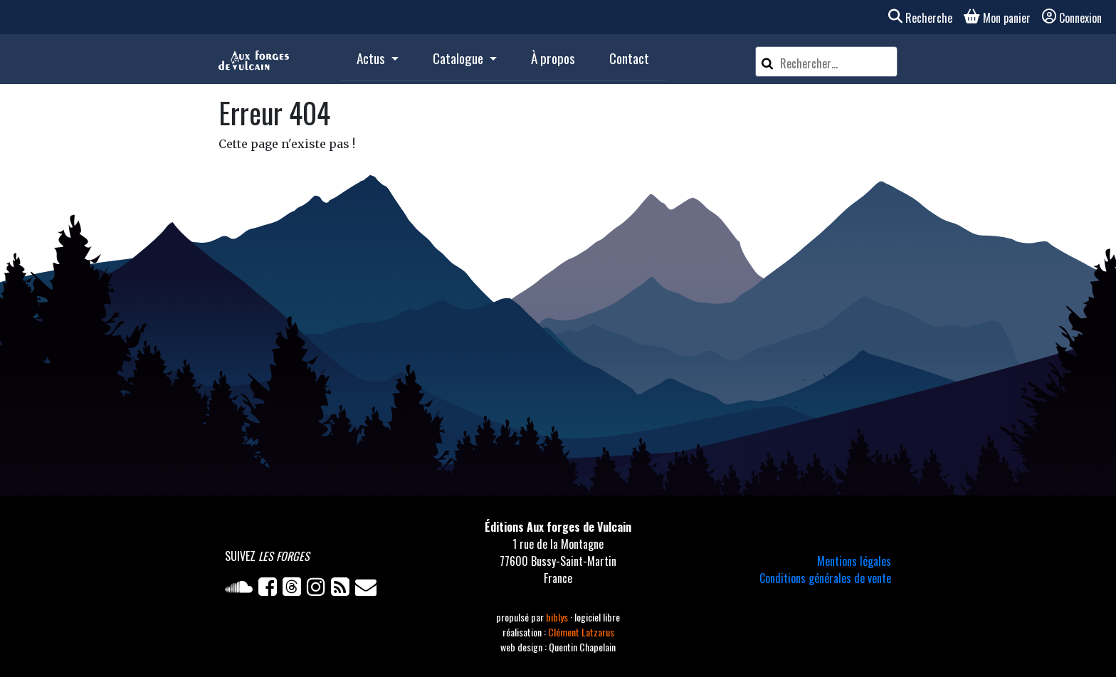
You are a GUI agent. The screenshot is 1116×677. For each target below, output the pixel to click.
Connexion (1072, 17)
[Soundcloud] (241, 589)
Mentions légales (854, 561)
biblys (558, 616)
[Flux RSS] (343, 589)
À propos (553, 58)
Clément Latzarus (581, 631)
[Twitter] (295, 589)
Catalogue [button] (459, 58)
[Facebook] (270, 589)
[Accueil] (254, 59)
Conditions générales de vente (825, 578)
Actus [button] (372, 58)
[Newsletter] (367, 589)
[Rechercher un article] (836, 63)
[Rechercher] (767, 61)
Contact (629, 58)
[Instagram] (319, 589)
